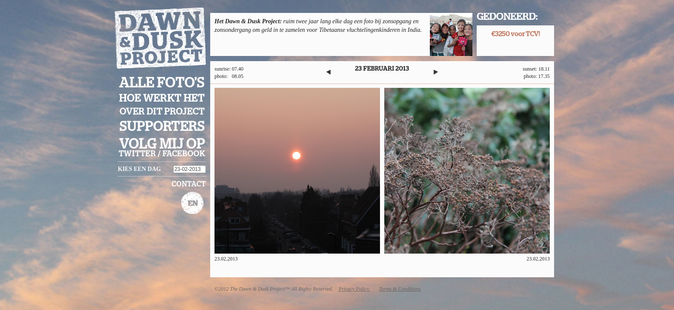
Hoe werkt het (162, 98)
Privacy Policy (355, 289)
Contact (189, 184)
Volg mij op (162, 144)
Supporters (162, 126)
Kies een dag (139, 169)
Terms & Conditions (400, 289)
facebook (183, 154)
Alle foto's (162, 83)
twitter (137, 154)
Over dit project (162, 111)
